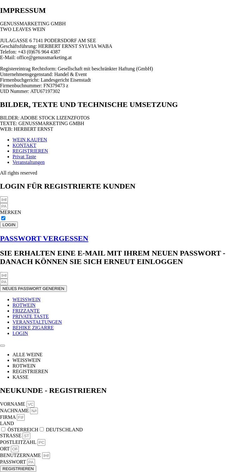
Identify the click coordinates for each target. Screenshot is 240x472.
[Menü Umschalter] (2, 346)
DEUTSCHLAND (64, 429)
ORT (5, 448)
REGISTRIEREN (30, 151)
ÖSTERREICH (23, 429)
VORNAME (13, 404)
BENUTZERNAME (21, 455)
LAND (7, 423)
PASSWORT (13, 461)
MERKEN (10, 212)
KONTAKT (24, 145)
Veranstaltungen (28, 162)
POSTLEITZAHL (19, 442)
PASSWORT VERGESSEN (44, 238)
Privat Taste (24, 156)
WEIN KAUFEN (29, 139)
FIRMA (8, 417)
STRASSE (11, 435)
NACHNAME (15, 410)
